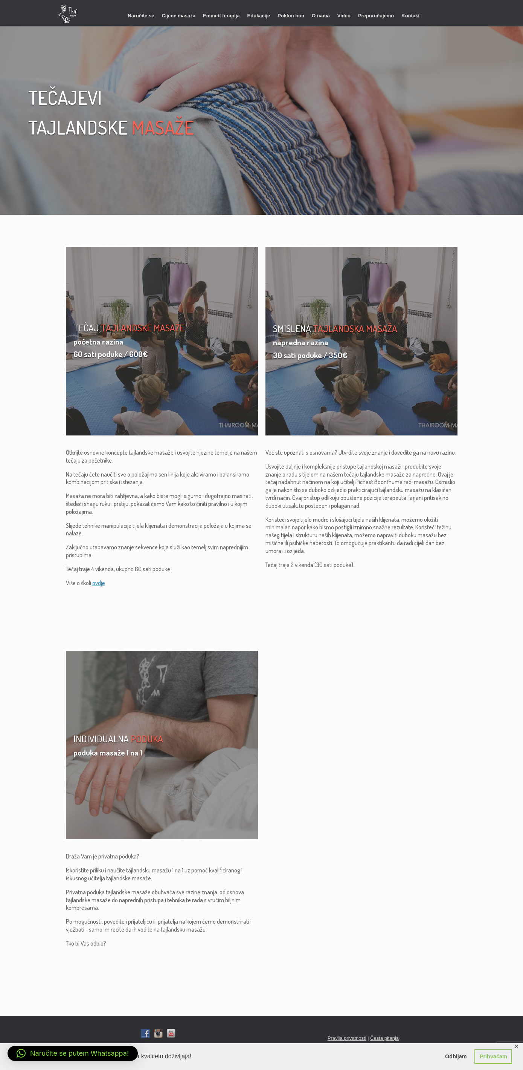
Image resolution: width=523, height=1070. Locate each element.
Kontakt (410, 15)
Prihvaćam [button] (493, 1056)
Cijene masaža (178, 15)
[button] (73, 1053)
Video (344, 15)
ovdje (98, 583)
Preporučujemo (376, 15)
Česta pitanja (384, 1038)
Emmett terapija (221, 15)
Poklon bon (291, 15)
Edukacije (258, 15)
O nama (321, 15)
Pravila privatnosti (347, 1038)
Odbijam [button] (456, 1056)
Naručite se (141, 15)
